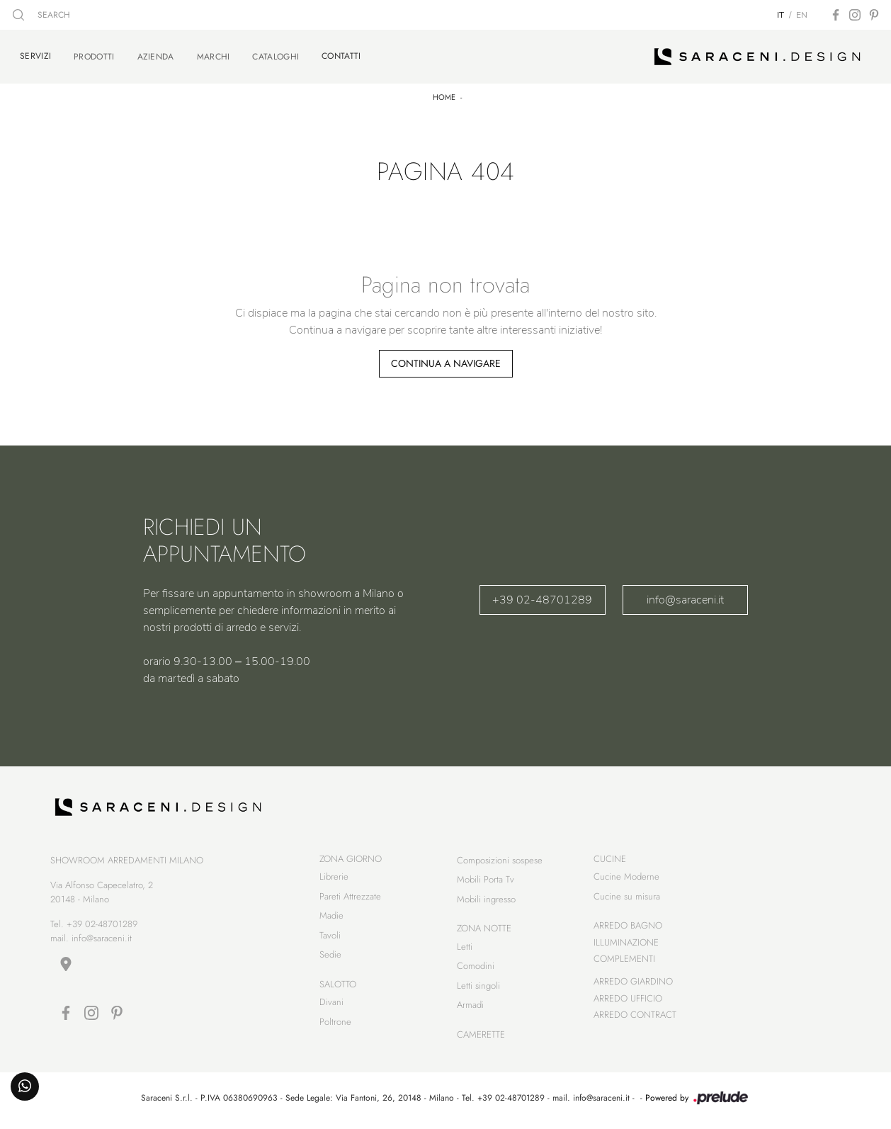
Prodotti (94, 55)
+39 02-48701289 (542, 597)
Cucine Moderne (626, 878)
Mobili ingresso (486, 901)
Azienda (155, 55)
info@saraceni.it (685, 597)
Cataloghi (275, 55)
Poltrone (335, 1024)
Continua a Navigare (446, 360)
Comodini (475, 968)
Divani (331, 1004)
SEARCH (41, 14)
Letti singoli (478, 987)
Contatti (341, 54)
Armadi (470, 1007)
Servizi (35, 54)
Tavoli (330, 937)
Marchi (213, 55)
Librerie (333, 878)
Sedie (330, 956)
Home (444, 94)
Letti (464, 948)
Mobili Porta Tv (485, 881)
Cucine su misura (627, 898)
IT (780, 15)
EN (801, 15)
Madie (331, 917)
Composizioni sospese (500, 862)
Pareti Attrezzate (350, 898)
